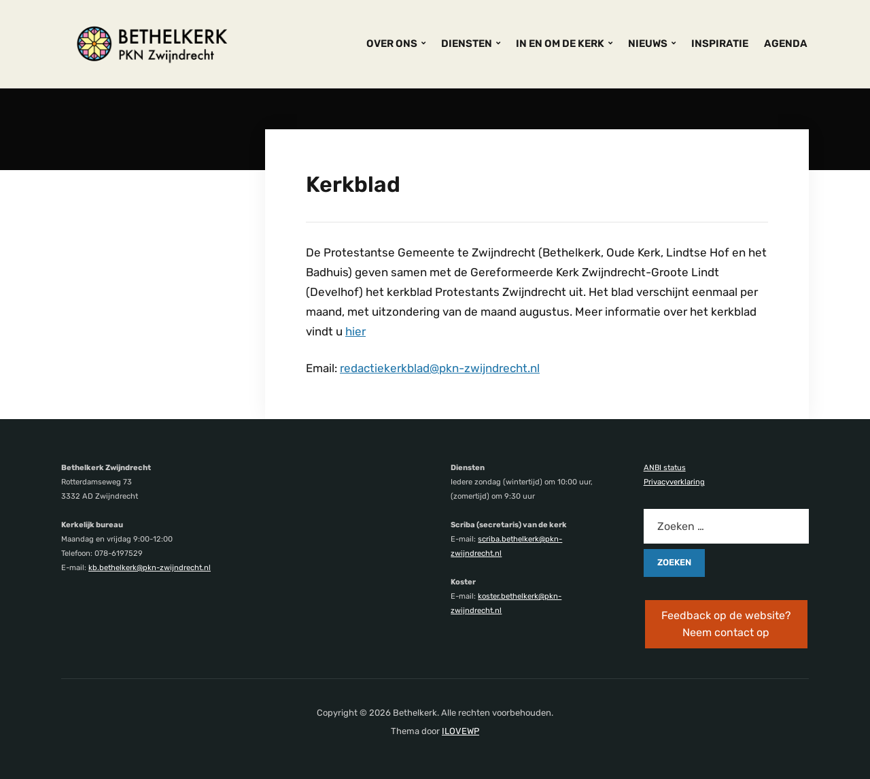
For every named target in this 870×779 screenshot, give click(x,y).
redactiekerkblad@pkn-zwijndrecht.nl (440, 368)
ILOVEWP (460, 731)
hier (355, 331)
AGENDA (785, 43)
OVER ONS (391, 43)
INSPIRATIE (719, 43)
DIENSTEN (466, 43)
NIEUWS (647, 43)
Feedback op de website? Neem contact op (726, 624)
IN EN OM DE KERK (560, 43)
